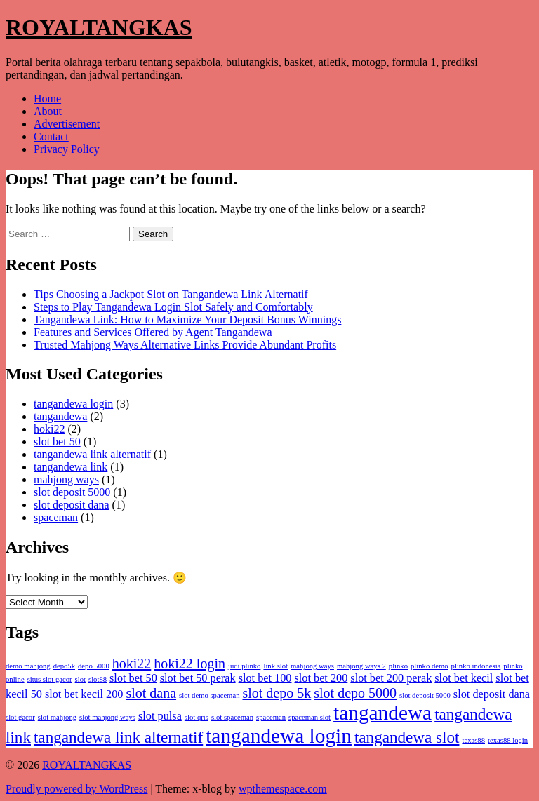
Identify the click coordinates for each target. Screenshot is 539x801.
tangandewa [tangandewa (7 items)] (382, 712)
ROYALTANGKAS (99, 27)
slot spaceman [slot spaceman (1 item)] (232, 717)
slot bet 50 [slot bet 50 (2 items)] (133, 678)
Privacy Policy (67, 149)
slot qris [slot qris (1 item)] (196, 717)
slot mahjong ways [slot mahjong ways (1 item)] (107, 717)
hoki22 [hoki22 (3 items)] (132, 663)
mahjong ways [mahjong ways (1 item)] (312, 666)
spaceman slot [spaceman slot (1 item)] (309, 717)
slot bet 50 (57, 441)
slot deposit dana (71, 505)
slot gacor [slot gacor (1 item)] (20, 717)
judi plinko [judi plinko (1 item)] (244, 666)
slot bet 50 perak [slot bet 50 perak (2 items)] (198, 678)
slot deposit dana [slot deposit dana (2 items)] (491, 694)
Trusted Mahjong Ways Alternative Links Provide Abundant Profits (185, 345)
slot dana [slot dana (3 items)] (151, 693)
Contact (51, 136)
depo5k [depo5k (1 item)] (64, 666)
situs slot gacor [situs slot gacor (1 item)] (49, 679)
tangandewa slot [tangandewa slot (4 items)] (407, 737)
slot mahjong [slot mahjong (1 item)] (57, 717)
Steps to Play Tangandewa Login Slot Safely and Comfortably (173, 307)
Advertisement (67, 124)
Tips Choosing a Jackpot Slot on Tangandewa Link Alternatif (171, 294)
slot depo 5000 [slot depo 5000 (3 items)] (355, 693)
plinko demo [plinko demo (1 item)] (429, 666)
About (48, 111)
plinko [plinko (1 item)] (398, 666)
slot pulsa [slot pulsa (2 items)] (160, 716)
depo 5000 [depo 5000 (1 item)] (93, 666)
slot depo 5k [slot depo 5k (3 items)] (276, 693)
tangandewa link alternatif (92, 454)
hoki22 (49, 429)
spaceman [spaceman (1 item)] (271, 717)
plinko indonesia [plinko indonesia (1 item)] (476, 666)
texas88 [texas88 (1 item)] (473, 740)
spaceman (56, 517)
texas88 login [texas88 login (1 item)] (508, 740)
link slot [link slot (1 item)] (275, 666)
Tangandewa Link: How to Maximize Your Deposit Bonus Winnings (187, 319)
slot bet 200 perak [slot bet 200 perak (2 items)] (391, 678)
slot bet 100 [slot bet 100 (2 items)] (265, 678)
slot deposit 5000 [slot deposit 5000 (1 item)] (425, 695)
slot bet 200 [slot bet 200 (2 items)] (320, 678)
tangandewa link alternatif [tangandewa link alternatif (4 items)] (118, 737)
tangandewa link (70, 467)
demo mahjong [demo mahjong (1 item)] (28, 666)
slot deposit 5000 (72, 492)
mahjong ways (66, 479)
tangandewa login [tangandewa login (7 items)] (279, 736)
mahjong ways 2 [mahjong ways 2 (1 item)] (361, 666)
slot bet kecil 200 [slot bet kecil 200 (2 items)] (84, 694)
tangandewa (60, 416)
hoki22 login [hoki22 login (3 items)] (189, 663)
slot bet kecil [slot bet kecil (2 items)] (463, 678)
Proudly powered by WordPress (76, 789)
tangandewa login (73, 404)
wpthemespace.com (283, 789)
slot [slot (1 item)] (80, 679)
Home (47, 99)
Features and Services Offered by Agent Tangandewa (153, 332)
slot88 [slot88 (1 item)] (97, 679)
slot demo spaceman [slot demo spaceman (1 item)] (209, 695)
